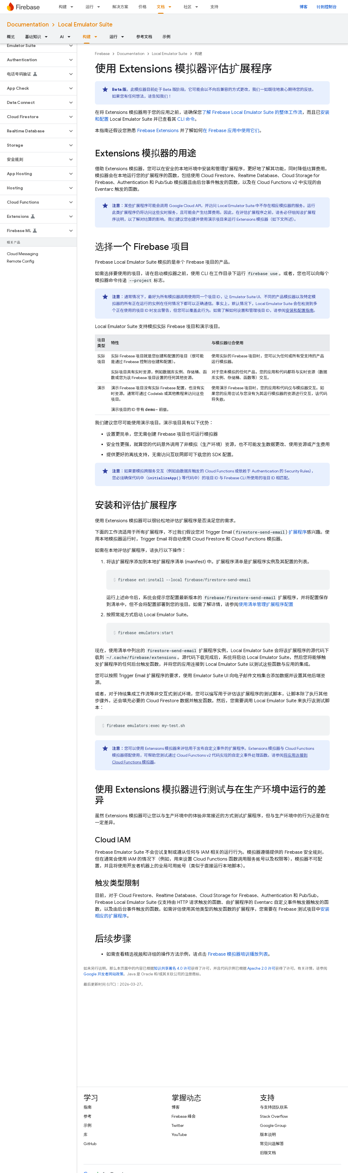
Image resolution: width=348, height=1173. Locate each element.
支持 (214, 6)
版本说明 (268, 1134)
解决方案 (120, 6)
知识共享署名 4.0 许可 (172, 968)
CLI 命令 (186, 119)
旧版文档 (268, 1152)
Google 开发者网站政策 (103, 974)
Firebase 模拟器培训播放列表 (238, 954)
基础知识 (33, 36)
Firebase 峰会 (184, 1116)
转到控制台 (327, 6)
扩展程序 (297, 532)
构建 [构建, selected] (87, 36)
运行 (89, 6)
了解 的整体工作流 (252, 112)
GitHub (90, 1143)
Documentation (28, 24)
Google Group (273, 1125)
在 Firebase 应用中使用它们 (231, 131)
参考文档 (144, 36)
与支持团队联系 (274, 1107)
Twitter (178, 1125)
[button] (34, 45)
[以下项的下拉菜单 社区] (198, 7)
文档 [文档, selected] (161, 6)
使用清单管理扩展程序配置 (266, 604)
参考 (87, 1116)
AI (62, 36)
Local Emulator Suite (85, 24)
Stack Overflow (274, 1116)
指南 (87, 1107)
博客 (304, 6)
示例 (166, 36)
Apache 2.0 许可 (261, 968)
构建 (63, 6)
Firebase (102, 53)
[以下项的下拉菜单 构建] (73, 7)
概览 (11, 36)
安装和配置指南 (300, 310)
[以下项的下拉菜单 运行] (100, 7)
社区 (188, 6)
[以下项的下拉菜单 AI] (71, 37)
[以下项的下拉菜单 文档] (171, 7)
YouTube (179, 1134)
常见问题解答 (272, 1143)
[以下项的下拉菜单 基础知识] (48, 37)
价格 (142, 6)
